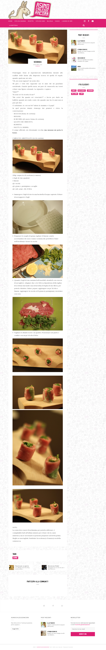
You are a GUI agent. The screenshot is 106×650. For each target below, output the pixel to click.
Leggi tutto (15, 629)
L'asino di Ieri (67, 21)
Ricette (31, 21)
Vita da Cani (40, 21)
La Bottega (13, 25)
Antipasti (37, 66)
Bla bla (50, 21)
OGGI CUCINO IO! (81, 58)
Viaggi (57, 21)
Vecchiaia (38, 62)
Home (10, 21)
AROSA (79, 66)
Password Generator (68, 647)
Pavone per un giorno (22, 566)
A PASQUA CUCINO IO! (82, 49)
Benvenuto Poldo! (53, 566)
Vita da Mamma (20, 21)
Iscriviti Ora (82, 634)
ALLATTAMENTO (81, 41)
